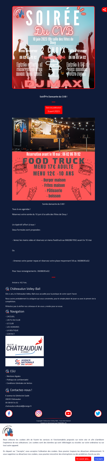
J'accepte (99, 458)
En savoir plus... (83, 458)
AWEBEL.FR (62, 423)
